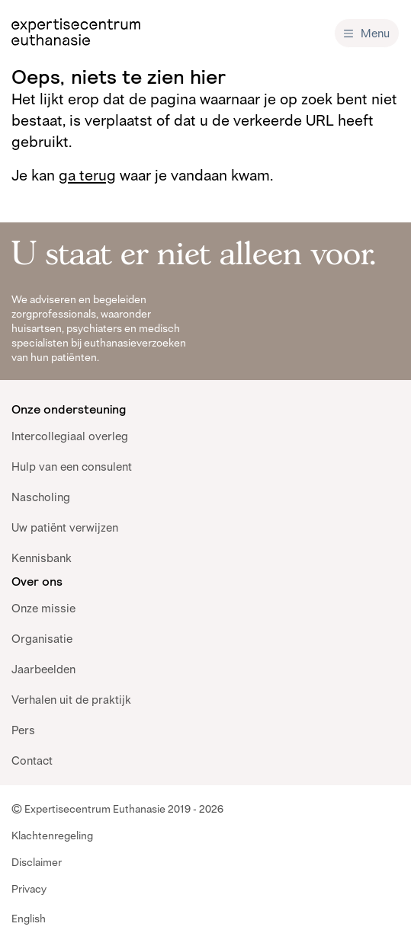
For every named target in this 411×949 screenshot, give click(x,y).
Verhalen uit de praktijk (71, 700)
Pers (23, 730)
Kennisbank (41, 558)
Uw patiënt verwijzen (64, 527)
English (28, 918)
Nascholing (40, 497)
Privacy (29, 888)
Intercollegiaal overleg (69, 436)
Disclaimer (36, 862)
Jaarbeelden (43, 669)
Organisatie (41, 639)
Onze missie (43, 608)
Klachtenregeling (52, 835)
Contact (32, 760)
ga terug (87, 175)
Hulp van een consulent (71, 467)
